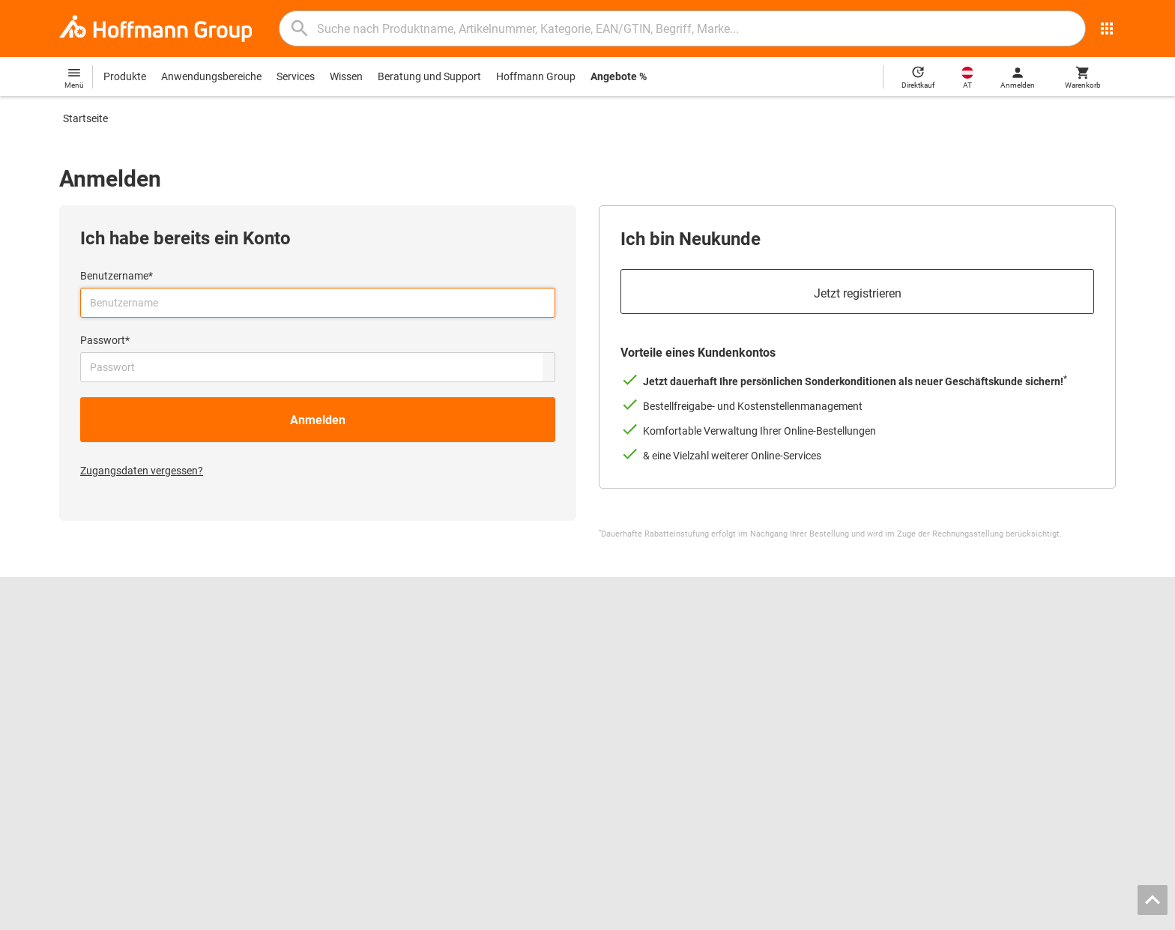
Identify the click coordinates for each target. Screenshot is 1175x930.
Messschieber (630, 669)
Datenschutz (1038, 914)
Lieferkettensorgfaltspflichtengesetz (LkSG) (970, 716)
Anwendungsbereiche (211, 76)
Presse (75, 685)
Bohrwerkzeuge (635, 653)
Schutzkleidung (634, 716)
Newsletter (894, 701)
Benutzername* (116, 276)
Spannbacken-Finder (377, 669)
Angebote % (618, 76)
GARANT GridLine (100, 716)
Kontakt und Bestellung (923, 638)
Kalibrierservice (364, 716)
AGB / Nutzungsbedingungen (933, 914)
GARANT (79, 701)
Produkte (124, 76)
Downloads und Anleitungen (934, 685)
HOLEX (76, 732)
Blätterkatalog (362, 638)
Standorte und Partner (111, 653)
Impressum (831, 914)
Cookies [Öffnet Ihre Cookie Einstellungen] (1093, 914)
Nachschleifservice (372, 701)
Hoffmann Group (536, 76)
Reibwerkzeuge (634, 638)
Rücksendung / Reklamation (934, 669)
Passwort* (105, 340)
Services (296, 76)
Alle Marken (86, 748)
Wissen (346, 76)
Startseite (85, 118)
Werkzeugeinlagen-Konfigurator (403, 685)
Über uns (79, 669)
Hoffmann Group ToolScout (393, 653)
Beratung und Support (429, 76)
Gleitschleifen (630, 685)
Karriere (77, 638)
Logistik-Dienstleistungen (387, 732)
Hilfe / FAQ (893, 653)
